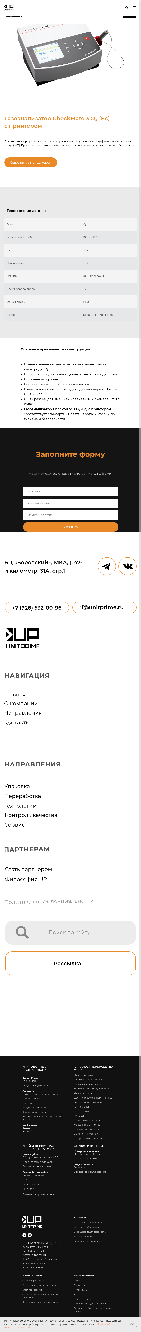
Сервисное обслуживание (90, 1171)
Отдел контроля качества (34, 1280)
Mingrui (27, 1131)
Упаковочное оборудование (35, 1068)
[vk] (30, 1235)
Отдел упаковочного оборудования (40, 1302)
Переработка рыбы (35, 1172)
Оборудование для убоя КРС (40, 1157)
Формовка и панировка (88, 1079)
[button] (126, 7)
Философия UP (26, 879)
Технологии (20, 805)
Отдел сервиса (83, 1164)
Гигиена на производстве (38, 1194)
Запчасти (79, 1167)
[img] (22, 932)
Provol (26, 1128)
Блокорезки (81, 1111)
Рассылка (67, 963)
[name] (70, 491)
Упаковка (17, 786)
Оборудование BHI (85, 1158)
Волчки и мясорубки (87, 1133)
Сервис (14, 824)
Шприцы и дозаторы (86, 1129)
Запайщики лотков (34, 1112)
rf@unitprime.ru (101, 607)
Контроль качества (31, 815)
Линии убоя (30, 1154)
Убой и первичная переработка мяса (38, 1147)
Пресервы (28, 1188)
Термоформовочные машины (40, 1094)
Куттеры (79, 1115)
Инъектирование (84, 1093)
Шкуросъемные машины (89, 1138)
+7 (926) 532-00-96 (37, 607)
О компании (21, 703)
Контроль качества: (87, 1151)
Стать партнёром (82, 1299)
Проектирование (33, 1184)
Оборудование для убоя (37, 1161)
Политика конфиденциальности (49, 901)
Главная (15, 694)
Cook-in (27, 1103)
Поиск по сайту (69, 932)
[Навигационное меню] (134, 8)
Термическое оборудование (91, 1088)
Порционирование (34, 1174)
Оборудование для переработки (90, 1232)
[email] (70, 515)
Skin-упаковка (31, 1098)
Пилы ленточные (84, 1075)
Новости (78, 1280)
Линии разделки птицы (37, 1166)
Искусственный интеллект (87, 1227)
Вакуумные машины (35, 1107)
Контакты (17, 722)
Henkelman (29, 1125)
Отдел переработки (32, 1290)
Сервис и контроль (90, 1146)
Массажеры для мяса (87, 1124)
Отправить (70, 526)
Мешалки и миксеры (87, 1120)
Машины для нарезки (87, 1084)
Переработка (22, 796)
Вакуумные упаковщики (37, 1085)
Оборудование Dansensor (90, 1154)
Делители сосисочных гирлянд (93, 1097)
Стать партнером (28, 869)
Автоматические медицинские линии (41, 1118)
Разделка (28, 1179)
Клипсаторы (81, 1106)
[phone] (70, 503)
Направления (23, 712)
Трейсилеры (30, 1080)
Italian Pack (29, 1078)
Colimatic (28, 1091)
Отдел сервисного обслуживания (39, 1285)
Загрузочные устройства (89, 1102)
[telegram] (24, 1235)
